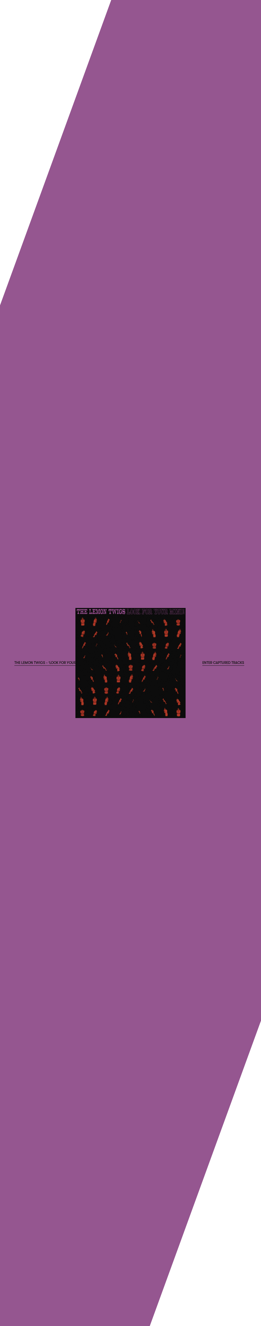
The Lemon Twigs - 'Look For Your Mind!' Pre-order (60, 663)
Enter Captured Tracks (223, 663)
